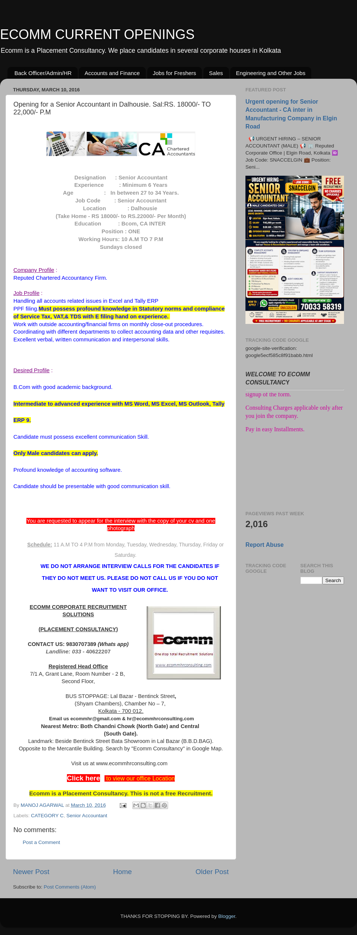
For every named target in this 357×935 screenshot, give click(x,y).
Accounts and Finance (111, 73)
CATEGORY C (47, 815)
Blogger (226, 916)
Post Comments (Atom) (70, 887)
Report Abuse (264, 545)
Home (122, 872)
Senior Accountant (87, 815)
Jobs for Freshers (174, 73)
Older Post (212, 872)
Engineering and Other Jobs (270, 73)
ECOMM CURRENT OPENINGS (97, 34)
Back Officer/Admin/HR (43, 73)
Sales (216, 73)
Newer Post (31, 872)
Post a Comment (41, 842)
